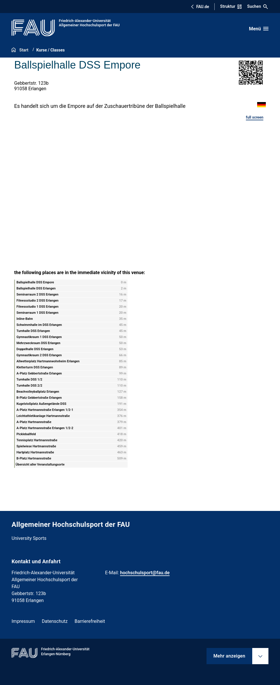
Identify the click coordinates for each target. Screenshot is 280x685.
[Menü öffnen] (258, 28)
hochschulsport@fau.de (145, 572)
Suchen (257, 6)
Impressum (23, 621)
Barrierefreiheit (90, 621)
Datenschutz (55, 621)
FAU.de (200, 6)
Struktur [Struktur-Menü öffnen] (231, 6)
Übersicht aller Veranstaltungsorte (40, 464)
